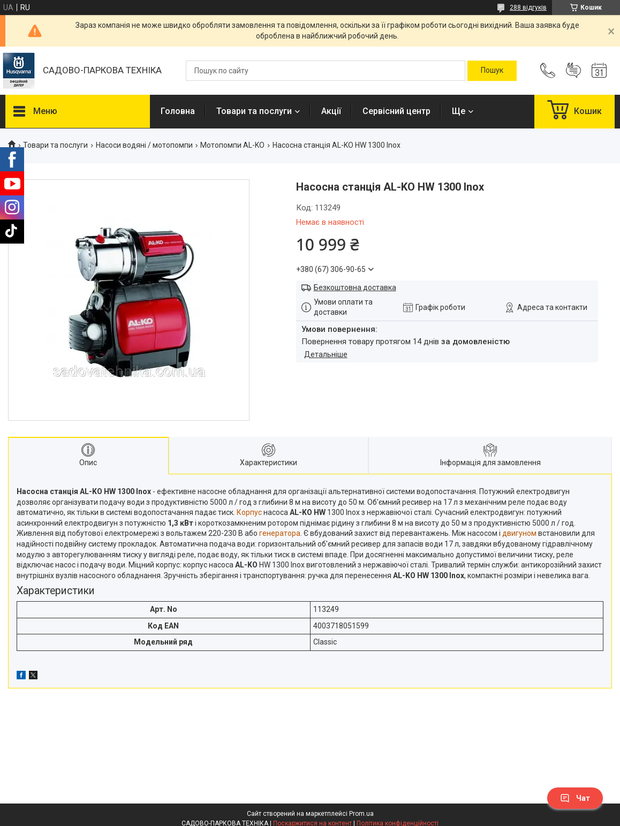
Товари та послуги (254, 111)
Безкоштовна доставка (355, 287)
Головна (178, 111)
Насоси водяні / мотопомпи (144, 145)
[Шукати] (492, 70)
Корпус (249, 512)
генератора (279, 533)
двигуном (519, 533)
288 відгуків (528, 7)
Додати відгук (573, 70)
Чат (575, 798)
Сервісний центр (396, 111)
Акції (331, 111)
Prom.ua (361, 813)
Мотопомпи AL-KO (232, 145)
